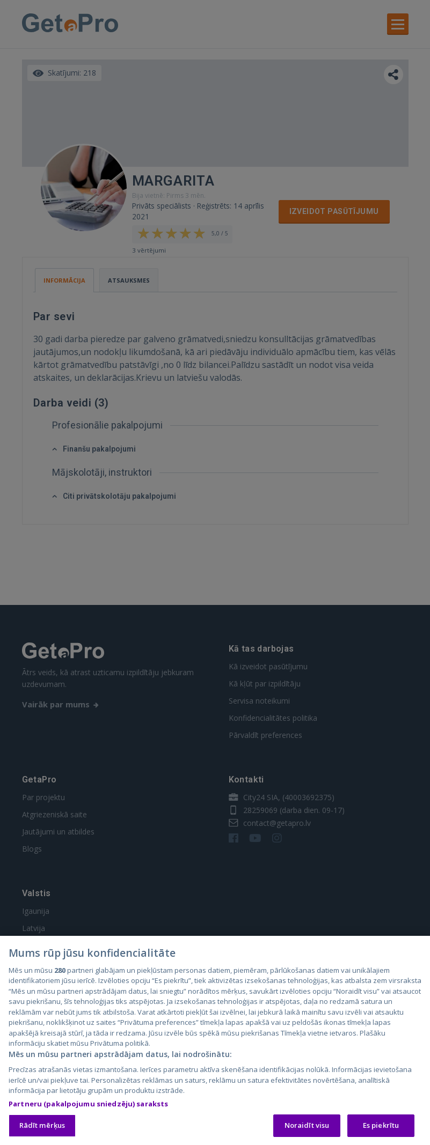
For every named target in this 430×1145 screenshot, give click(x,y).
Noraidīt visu (307, 1128)
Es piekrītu (381, 1128)
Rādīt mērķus (42, 1128)
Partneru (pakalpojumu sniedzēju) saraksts (88, 1106)
